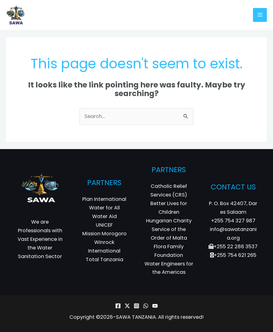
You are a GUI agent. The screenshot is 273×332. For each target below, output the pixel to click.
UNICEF (104, 225)
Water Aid (104, 216)
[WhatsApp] (146, 306)
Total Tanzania (104, 259)
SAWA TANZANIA (136, 317)
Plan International (104, 199)
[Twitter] (127, 306)
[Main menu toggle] (260, 15)
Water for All (104, 207)
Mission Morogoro (104, 233)
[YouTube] (155, 306)
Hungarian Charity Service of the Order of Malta (169, 229)
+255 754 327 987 (233, 220)
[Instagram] (136, 306)
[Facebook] (118, 306)
